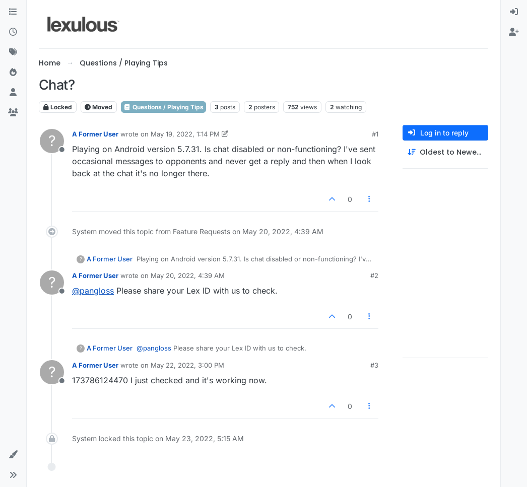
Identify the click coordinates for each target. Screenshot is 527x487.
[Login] (514, 12)
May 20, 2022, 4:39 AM (188, 275)
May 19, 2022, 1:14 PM (185, 134)
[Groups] (13, 113)
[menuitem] (514, 12)
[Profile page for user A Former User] (52, 141)
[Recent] (13, 32)
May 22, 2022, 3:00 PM (187, 365)
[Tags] (13, 52)
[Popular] (13, 72)
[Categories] (13, 12)
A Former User (95, 134)
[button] (13, 455)
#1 (375, 134)
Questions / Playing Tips (163, 107)
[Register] (514, 32)
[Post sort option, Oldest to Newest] (445, 152)
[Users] (13, 93)
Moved (98, 107)
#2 (374, 275)
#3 (374, 365)
